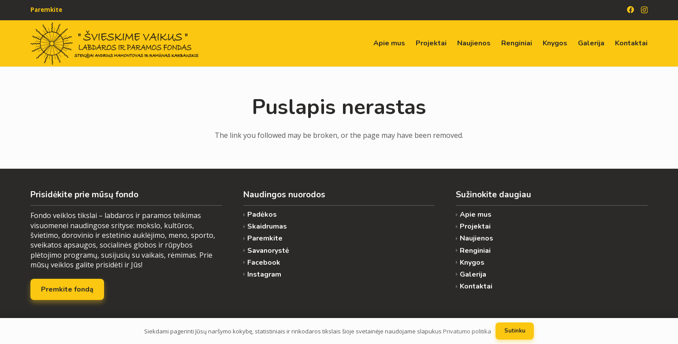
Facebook (263, 263)
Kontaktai (476, 286)
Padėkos (262, 215)
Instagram (264, 274)
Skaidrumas (267, 226)
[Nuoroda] (114, 43)
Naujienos (476, 238)
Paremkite (265, 238)
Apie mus (476, 215)
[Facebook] (630, 9)
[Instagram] (644, 10)
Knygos (472, 263)
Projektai (475, 226)
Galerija (473, 274)
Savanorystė (268, 251)
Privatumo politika (467, 331)
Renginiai (475, 251)
